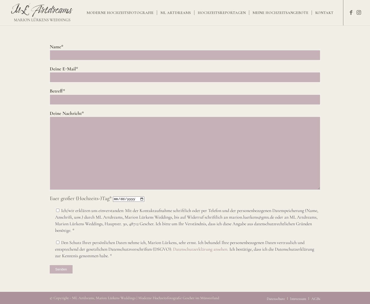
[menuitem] (120, 12)
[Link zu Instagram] (359, 12)
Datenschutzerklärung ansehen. (201, 249)
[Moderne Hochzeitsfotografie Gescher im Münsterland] (42, 12)
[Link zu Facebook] (351, 12)
